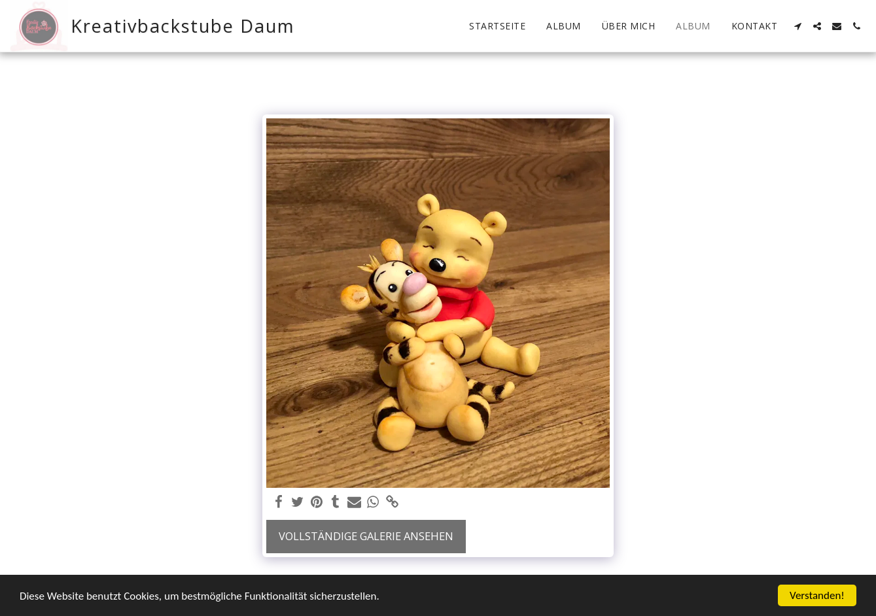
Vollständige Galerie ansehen (366, 535)
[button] (797, 26)
